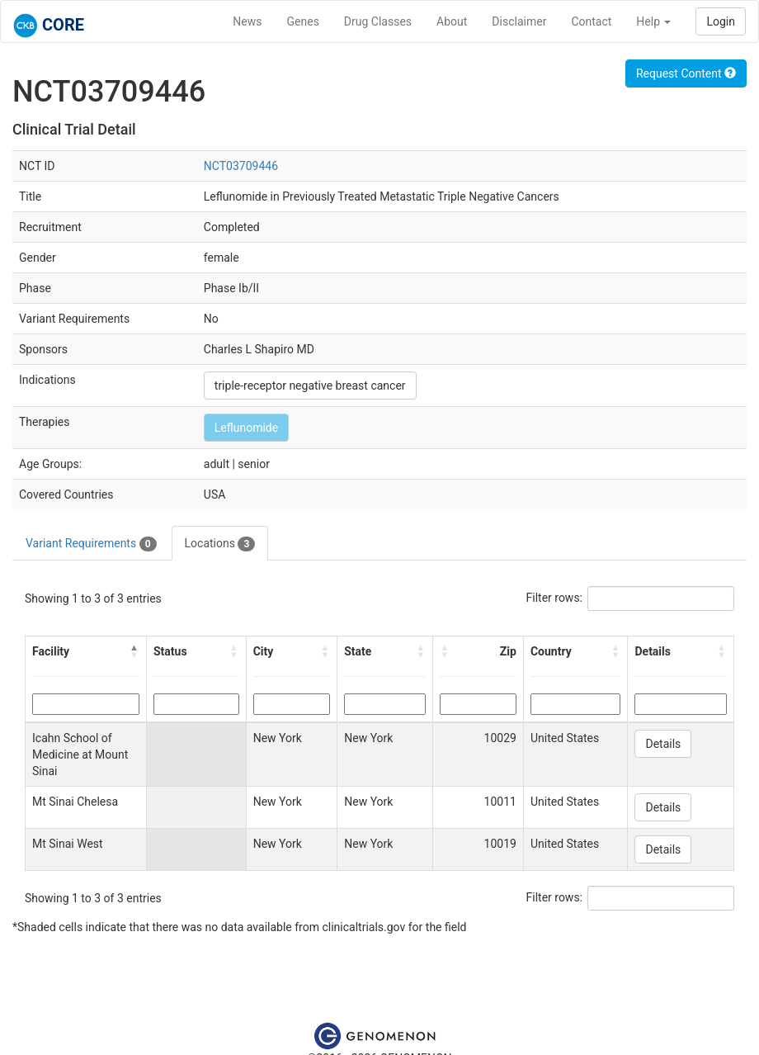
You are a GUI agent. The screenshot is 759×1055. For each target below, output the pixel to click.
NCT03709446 (241, 166)
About (451, 21)
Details (663, 743)
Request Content (686, 73)
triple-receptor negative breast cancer (310, 385)
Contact (591, 21)
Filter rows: (554, 597)
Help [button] (653, 21)
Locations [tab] (220, 544)
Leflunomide (246, 427)
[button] (134, 651)
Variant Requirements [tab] (91, 544)
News (247, 21)
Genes (303, 21)
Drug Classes (378, 21)
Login (720, 21)
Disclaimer (519, 21)
